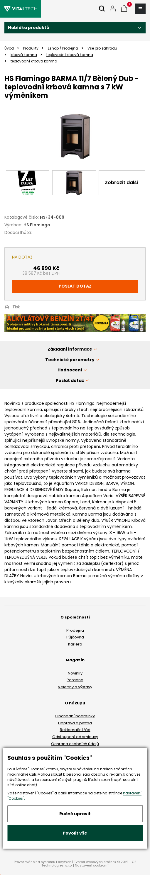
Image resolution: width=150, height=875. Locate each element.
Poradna (75, 680)
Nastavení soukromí (92, 865)
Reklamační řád (75, 730)
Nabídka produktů (28, 27)
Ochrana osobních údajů (75, 744)
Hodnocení (70, 370)
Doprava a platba (75, 723)
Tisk (16, 307)
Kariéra (75, 644)
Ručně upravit (75, 814)
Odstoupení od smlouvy (75, 737)
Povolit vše (75, 833)
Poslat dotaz (75, 286)
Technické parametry (70, 360)
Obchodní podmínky (75, 716)
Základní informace (70, 349)
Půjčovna (75, 637)
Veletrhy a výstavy (75, 687)
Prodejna (75, 630)
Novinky (75, 673)
